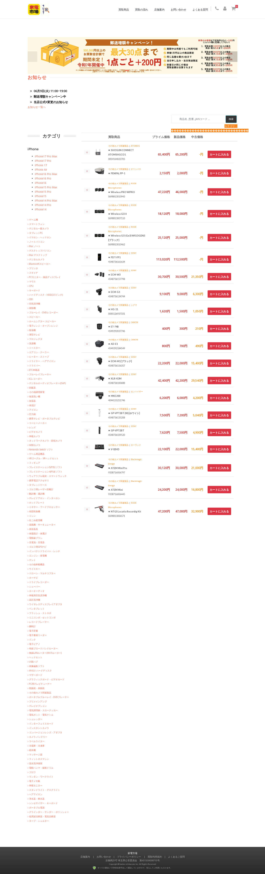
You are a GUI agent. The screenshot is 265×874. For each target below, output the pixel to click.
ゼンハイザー (137, 391)
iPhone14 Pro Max (46, 200)
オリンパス (136, 169)
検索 (231, 119)
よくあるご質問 (176, 856)
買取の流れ (142, 9)
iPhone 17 (41, 165)
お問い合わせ (179, 9)
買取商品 (124, 9)
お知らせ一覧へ (37, 107)
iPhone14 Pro (43, 205)
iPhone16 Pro (43, 178)
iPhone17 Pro (43, 160)
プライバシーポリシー (129, 856)
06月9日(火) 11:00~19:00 (48, 91)
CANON (134, 322)
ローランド (136, 445)
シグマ (134, 305)
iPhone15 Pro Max (46, 187)
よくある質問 (201, 9)
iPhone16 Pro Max (46, 174)
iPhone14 (40, 209)
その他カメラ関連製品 (118, 145)
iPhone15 (40, 196)
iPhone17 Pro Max (46, 156)
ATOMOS (135, 145)
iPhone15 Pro (43, 191)
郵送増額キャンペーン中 (48, 96)
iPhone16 (40, 183)
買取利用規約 (155, 856)
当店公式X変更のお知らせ (49, 102)
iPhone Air (41, 169)
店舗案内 (160, 9)
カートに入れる (219, 154)
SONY (133, 253)
